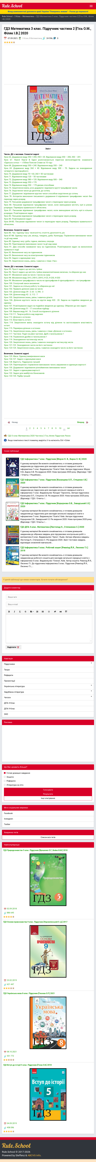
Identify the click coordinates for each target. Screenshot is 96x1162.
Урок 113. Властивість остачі (17, 320)
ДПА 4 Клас (9, 703)
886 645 (9, 913)
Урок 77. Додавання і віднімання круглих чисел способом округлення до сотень (41, 193)
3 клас (15, 436)
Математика (36, 38)
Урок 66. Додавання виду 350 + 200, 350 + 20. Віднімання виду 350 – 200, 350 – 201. (42, 157)
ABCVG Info (34, 1155)
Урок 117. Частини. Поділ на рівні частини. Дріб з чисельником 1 (34, 334)
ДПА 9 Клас (9, 708)
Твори (7, 670)
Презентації (9, 681)
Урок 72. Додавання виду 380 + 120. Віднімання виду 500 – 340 (33, 179)
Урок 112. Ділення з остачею (17, 317)
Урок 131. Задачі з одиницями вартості (22, 370)
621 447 (9, 984)
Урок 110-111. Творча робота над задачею (23, 314)
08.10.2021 (10, 1052)
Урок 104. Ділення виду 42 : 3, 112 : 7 (21, 294)
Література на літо (14, 785)
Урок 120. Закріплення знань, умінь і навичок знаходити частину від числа (38, 342)
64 (68, 428)
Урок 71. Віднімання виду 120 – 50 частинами (25, 176)
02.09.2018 (10, 908)
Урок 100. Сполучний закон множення (21, 283)
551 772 (9, 1056)
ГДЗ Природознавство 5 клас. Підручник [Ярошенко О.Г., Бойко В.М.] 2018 (35, 850)
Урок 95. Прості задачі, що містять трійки (23, 269)
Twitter (7, 824)
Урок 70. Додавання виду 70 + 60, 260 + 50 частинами (28, 174)
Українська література (48, 686)
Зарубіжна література (48, 692)
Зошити (10, 777)
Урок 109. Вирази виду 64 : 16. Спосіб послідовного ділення (31, 311)
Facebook (8, 813)
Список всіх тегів (48, 837)
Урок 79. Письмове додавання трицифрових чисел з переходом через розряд (40, 202)
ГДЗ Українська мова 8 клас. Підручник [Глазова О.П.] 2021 (29, 993)
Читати (48, 697)
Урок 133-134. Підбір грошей (17, 376)
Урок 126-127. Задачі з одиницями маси (22, 359)
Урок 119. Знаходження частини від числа (23, 339)
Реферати (8, 675)
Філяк (51, 436)
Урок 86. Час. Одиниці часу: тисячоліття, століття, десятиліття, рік (34, 233)
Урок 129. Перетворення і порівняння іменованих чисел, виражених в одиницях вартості (45, 365)
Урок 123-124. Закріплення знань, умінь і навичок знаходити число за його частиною (43, 348)
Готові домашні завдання (18, 773)
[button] (8, 611)
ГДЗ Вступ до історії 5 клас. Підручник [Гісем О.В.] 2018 (27, 1065)
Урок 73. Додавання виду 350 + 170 (20, 182)
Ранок (68, 436)
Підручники (48, 664)
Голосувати (48, 790)
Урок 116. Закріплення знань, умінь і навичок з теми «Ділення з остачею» (38, 331)
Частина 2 (39, 436)
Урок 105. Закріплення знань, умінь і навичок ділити (28, 297)
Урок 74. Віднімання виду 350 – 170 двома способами (29, 185)
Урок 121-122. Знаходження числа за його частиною (28, 345)
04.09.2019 (10, 1123)
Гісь (47, 436)
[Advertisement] (48, 64)
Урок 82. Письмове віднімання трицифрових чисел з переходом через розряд (40, 216)
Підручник (59, 436)
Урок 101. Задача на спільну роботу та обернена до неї (29, 286)
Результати (48, 794)
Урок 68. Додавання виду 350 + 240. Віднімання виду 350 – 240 (33, 165)
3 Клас (25, 38)
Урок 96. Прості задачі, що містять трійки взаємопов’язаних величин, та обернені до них (45, 272)
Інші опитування (48, 798)
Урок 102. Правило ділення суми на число (23, 289)
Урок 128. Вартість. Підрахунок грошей (22, 362)
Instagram (8, 819)
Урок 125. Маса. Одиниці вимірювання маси (24, 356)
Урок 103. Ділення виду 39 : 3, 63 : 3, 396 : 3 (23, 292)
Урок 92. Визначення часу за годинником (23, 252)
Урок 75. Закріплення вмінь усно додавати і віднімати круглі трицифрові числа (40, 188)
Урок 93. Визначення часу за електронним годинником (29, 255)
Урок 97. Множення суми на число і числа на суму (27, 275)
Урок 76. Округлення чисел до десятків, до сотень (27, 190)
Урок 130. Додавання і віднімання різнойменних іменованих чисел (35, 367)
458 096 (9, 1127)
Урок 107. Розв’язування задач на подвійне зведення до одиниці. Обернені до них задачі (45, 306)
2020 (32, 436)
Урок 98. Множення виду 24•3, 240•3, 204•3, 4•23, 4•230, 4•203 (32, 278)
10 (60, 428)
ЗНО (6, 714)
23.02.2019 (10, 980)
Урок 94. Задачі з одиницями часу (19, 258)
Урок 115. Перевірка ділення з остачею (22, 328)
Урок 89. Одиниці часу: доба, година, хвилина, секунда (29, 241)
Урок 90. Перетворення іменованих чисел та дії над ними (30, 244)
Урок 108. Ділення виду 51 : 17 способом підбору (26, 308)
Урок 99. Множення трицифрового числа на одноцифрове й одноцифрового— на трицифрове (47, 280)
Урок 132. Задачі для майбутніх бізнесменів (24, 373)
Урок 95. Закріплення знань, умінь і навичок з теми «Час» (30, 261)
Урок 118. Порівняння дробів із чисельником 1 (25, 337)
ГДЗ (9, 436)
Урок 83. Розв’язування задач (17, 219)
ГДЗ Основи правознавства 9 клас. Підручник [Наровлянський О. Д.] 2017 (35, 922)
